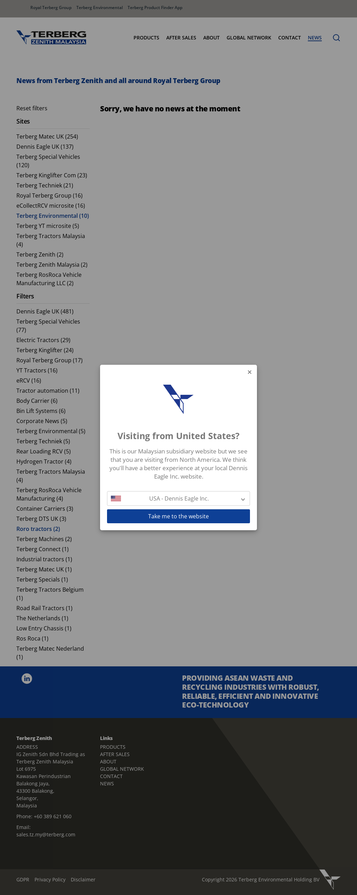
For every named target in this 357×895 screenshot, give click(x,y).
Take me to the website (178, 516)
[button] (178, 498)
